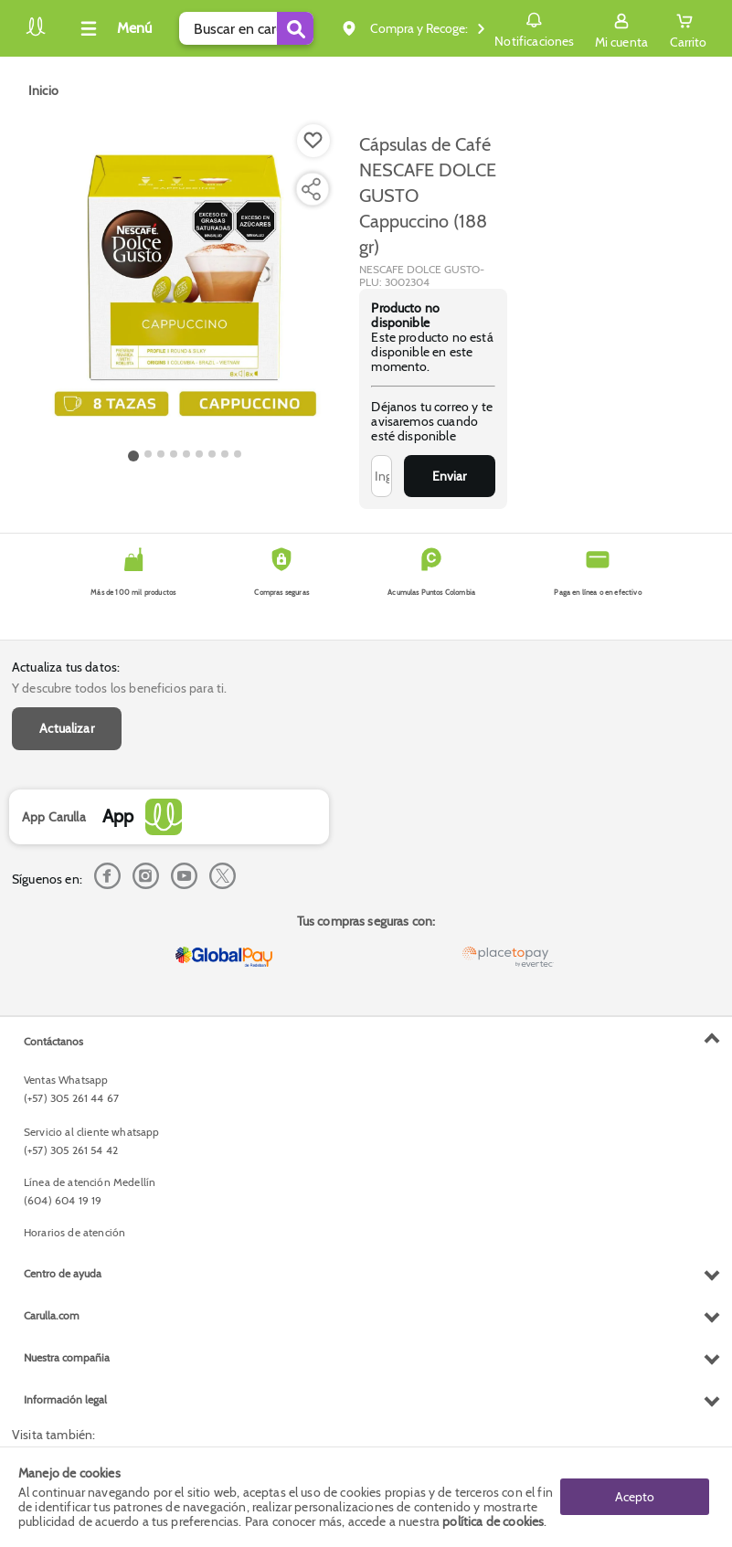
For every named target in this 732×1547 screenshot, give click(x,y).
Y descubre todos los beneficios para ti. (119, 688)
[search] (246, 28)
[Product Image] (184, 284)
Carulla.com (52, 1315)
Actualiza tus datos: (66, 667)
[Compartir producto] (310, 189)
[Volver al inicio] (36, 33)
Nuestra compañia (67, 1357)
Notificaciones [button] (534, 27)
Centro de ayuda (62, 1273)
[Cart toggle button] (688, 28)
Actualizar (66, 728)
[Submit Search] (295, 28)
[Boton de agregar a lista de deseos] (313, 140)
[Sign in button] (621, 28)
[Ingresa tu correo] (381, 476)
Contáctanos (53, 1041)
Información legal (65, 1399)
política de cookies (493, 1521)
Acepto (634, 1497)
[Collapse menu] (113, 28)
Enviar (449, 476)
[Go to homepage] (43, 90)
